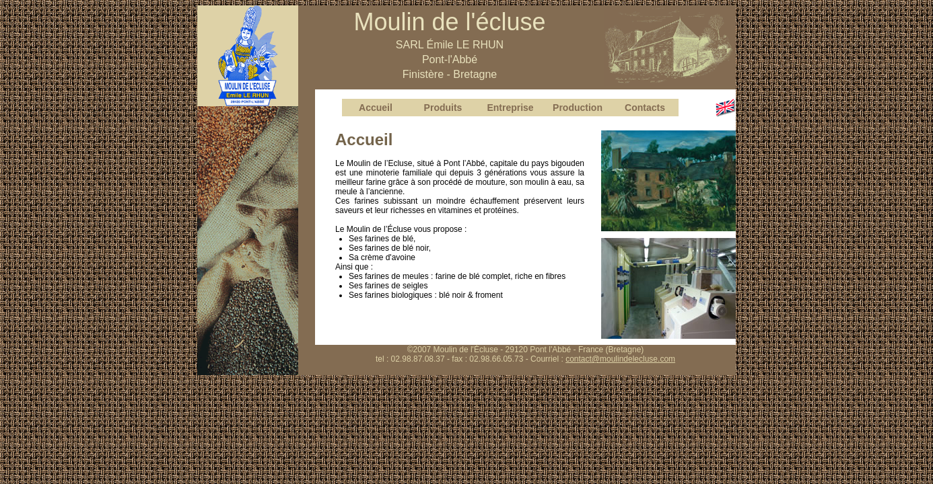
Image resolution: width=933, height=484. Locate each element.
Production (577, 107)
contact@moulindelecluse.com (620, 359)
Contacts (645, 107)
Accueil (375, 107)
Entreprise (510, 107)
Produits (443, 107)
